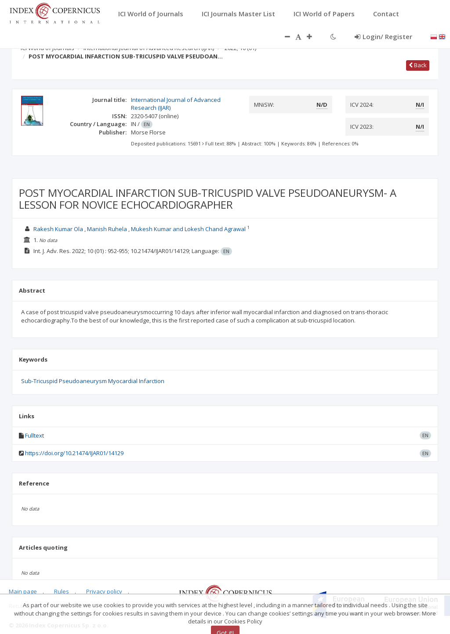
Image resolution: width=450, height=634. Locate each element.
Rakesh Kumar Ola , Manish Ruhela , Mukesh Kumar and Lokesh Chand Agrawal (139, 229)
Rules (61, 591)
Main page (23, 591)
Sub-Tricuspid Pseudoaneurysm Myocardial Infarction (92, 381)
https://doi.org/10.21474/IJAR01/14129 (74, 453)
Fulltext (34, 435)
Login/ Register (383, 36)
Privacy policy (104, 591)
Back (418, 65)
